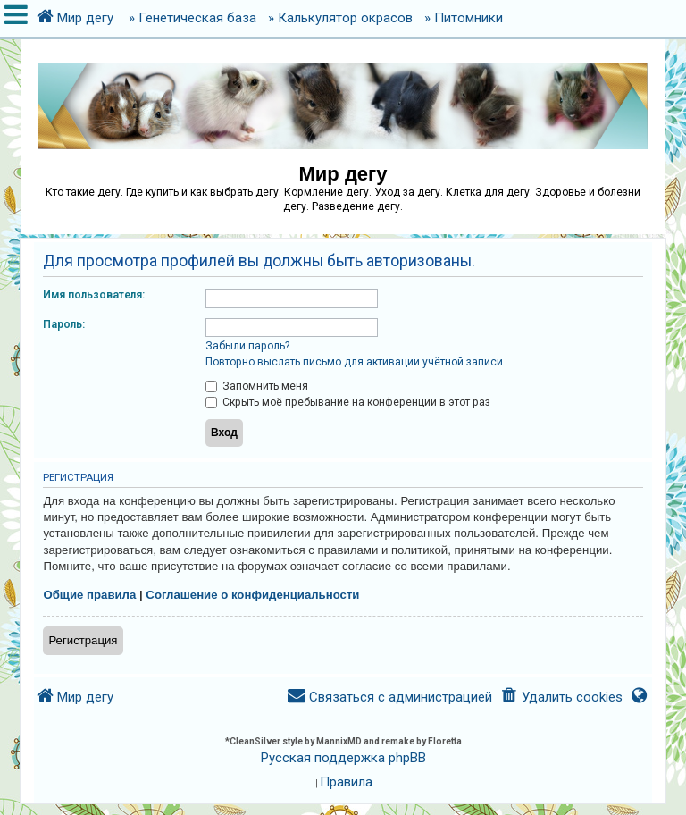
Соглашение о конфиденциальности (252, 594)
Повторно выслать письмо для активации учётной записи (354, 362)
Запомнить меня (256, 386)
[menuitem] (560, 697)
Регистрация (82, 640)
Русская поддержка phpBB (343, 758)
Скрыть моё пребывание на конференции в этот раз (347, 402)
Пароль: (64, 324)
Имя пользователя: (94, 295)
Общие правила (89, 594)
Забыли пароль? (247, 346)
